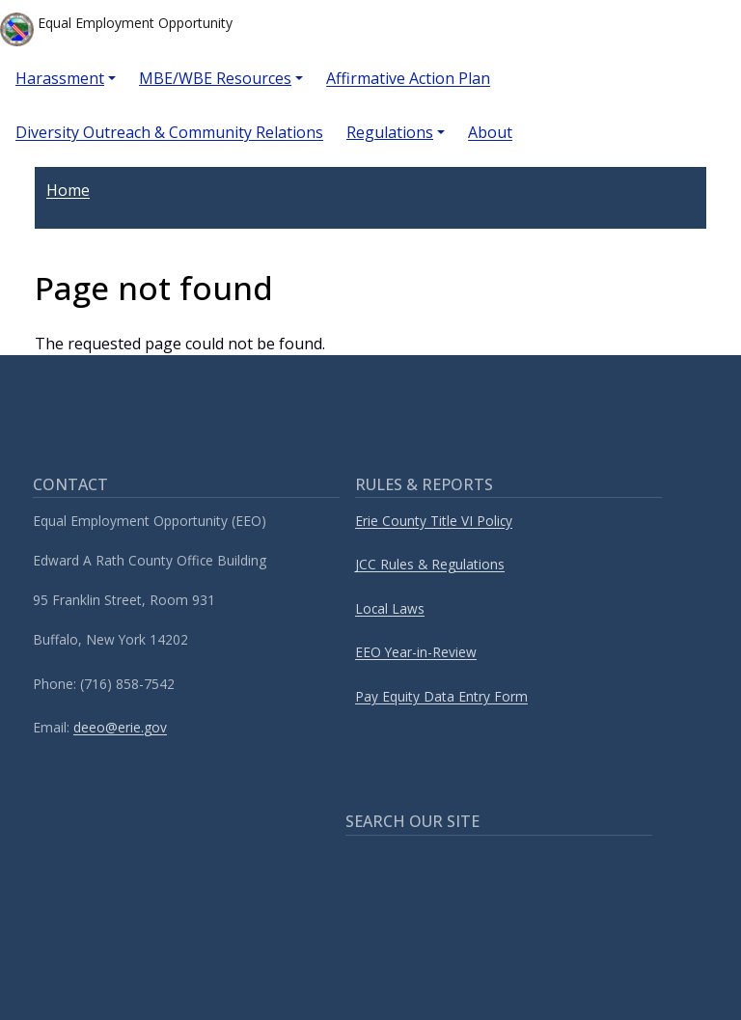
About (490, 132)
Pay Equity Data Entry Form (441, 696)
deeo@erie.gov (120, 727)
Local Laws (390, 608)
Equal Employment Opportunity (116, 29)
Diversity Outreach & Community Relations (169, 132)
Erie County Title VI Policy (433, 520)
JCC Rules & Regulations (430, 564)
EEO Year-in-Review (416, 652)
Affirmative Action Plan (408, 78)
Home (68, 190)
